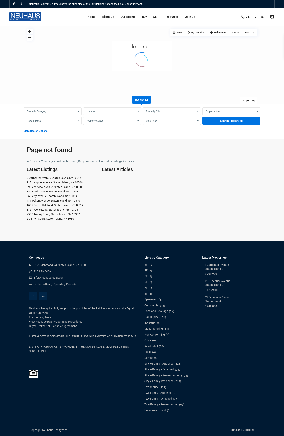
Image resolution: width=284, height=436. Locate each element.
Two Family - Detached (158, 398)
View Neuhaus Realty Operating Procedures (55, 321)
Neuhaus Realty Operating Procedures (57, 284)
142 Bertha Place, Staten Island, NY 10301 (52, 191)
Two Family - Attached (158, 392)
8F (146, 293)
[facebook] (14, 4)
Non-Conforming (154, 334)
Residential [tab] (141, 99)
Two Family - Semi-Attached (161, 404)
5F (146, 276)
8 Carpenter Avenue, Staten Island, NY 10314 (54, 177)
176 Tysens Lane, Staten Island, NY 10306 (52, 209)
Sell (155, 17)
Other (147, 340)
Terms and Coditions (241, 429)
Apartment (151, 299)
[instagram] (22, 4)
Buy (144, 17)
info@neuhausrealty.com (49, 277)
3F (146, 264)
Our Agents (128, 17)
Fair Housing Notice (41, 317)
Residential (151, 346)
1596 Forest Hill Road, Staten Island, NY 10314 (55, 205)
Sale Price (151, 120)
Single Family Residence (158, 381)
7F (146, 287)
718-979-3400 (257, 17)
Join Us (190, 17)
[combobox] (53, 111)
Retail (147, 351)
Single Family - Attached (159, 363)
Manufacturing (153, 328)
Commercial (151, 305)
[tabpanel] (142, 121)
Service (148, 357)
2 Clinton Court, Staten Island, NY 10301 (51, 218)
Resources (172, 17)
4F (146, 270)
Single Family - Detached (159, 369)
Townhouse (151, 387)
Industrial (150, 322)
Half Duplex (151, 317)
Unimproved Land (155, 410)
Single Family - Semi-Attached (162, 375)
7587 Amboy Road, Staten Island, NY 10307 (53, 214)
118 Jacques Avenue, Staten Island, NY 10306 (55, 182)
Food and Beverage (156, 311)
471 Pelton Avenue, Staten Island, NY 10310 (53, 200)
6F (146, 282)
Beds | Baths (34, 120)
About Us (108, 17)
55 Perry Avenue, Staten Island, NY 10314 (52, 196)
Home (91, 17)
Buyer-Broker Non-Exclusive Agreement (53, 326)
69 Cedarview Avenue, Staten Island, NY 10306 (55, 187)
